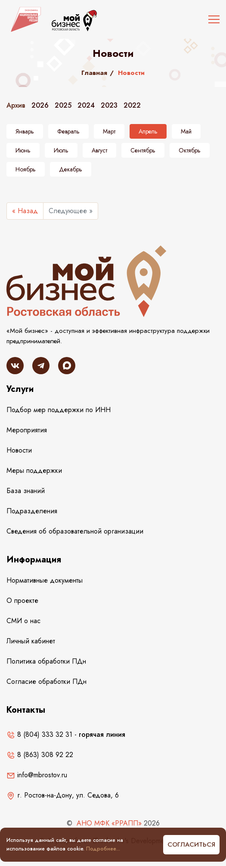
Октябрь (190, 150)
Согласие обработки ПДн (46, 681)
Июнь (23, 150)
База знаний (25, 491)
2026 (40, 105)
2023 (109, 105)
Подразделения (31, 511)
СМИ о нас (23, 621)
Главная (94, 73)
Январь (24, 131)
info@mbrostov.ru (36, 775)
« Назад (25, 211)
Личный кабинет (30, 641)
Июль (61, 150)
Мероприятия (26, 430)
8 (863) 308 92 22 (39, 755)
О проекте (22, 600)
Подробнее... (103, 849)
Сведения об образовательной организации (74, 531)
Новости (19, 450)
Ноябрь (25, 169)
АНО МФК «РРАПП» (109, 823)
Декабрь (70, 169)
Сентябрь (142, 150)
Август (99, 150)
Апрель (148, 131)
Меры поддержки (34, 470)
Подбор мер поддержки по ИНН (58, 410)
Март (109, 131)
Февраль (68, 131)
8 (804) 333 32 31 (39, 734)
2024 (86, 105)
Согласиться (191, 844)
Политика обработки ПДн (46, 661)
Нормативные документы (44, 580)
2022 (132, 105)
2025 (63, 105)
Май (186, 131)
